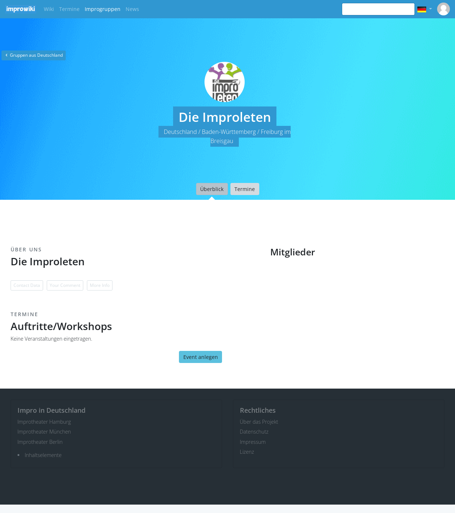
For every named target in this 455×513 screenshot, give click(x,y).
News (132, 8)
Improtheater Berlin (40, 441)
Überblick (211, 189)
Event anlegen (200, 356)
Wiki (49, 8)
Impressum (253, 441)
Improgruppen (103, 8)
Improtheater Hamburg (44, 421)
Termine (69, 8)
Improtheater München (44, 431)
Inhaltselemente (43, 455)
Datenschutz (254, 431)
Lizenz (247, 451)
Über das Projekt (259, 421)
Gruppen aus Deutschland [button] (33, 55)
